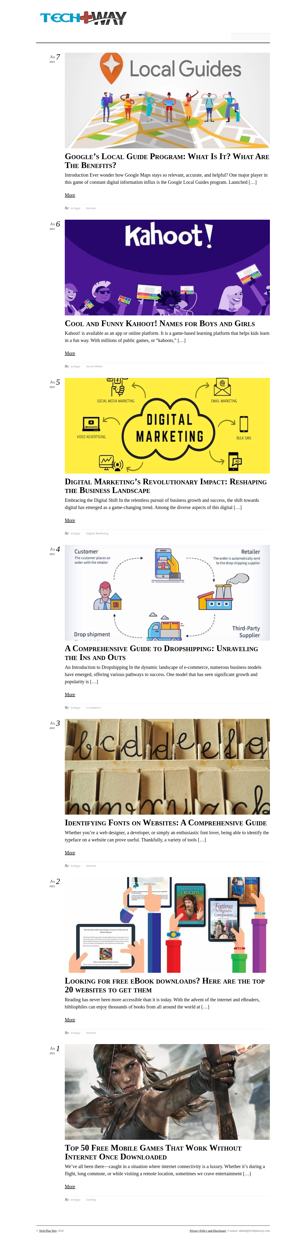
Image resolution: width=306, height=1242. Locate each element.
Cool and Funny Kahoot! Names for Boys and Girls (160, 323)
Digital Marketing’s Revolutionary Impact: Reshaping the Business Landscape (166, 486)
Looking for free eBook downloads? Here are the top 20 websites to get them (165, 985)
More (70, 195)
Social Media (94, 366)
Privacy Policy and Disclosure (208, 1230)
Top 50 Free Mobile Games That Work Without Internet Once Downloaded (153, 1152)
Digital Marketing (97, 533)
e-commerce (93, 707)
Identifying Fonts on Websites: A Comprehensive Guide (166, 822)
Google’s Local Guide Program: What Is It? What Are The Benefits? (167, 161)
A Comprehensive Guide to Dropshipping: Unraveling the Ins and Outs (161, 653)
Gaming (91, 1199)
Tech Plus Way (48, 1230)
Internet (91, 208)
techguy (75, 208)
